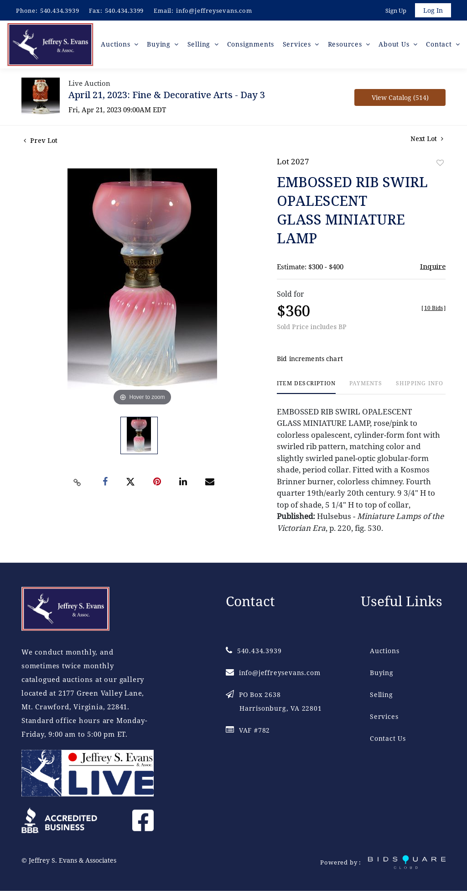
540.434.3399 (124, 10)
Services (384, 716)
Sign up (394, 11)
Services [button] (298, 45)
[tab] (306, 388)
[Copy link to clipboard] (77, 483)
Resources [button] (346, 45)
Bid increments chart (310, 360)
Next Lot (426, 140)
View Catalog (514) (400, 98)
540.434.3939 (59, 10)
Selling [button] (200, 45)
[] (433, 309)
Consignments (251, 45)
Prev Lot (40, 141)
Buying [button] (161, 45)
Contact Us (388, 738)
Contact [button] (440, 45)
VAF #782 (248, 729)
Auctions (384, 650)
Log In (432, 10)
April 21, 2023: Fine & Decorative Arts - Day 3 (166, 96)
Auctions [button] (118, 45)
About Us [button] (395, 45)
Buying (382, 672)
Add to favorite (440, 164)
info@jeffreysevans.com (214, 10)
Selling (381, 694)
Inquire (433, 267)
